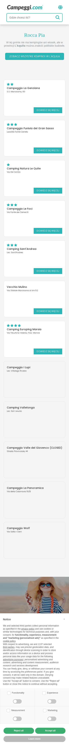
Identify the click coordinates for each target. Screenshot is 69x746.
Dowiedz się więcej (48, 110)
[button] (64, 619)
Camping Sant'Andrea (21, 249)
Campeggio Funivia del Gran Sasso (30, 128)
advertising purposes (13, 659)
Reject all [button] (19, 730)
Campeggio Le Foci (19, 209)
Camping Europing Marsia (24, 329)
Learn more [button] (34, 739)
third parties (9, 647)
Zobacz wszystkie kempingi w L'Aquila (34, 56)
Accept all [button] (50, 730)
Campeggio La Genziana (23, 88)
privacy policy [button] (27, 629)
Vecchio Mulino (17, 287)
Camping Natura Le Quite (24, 168)
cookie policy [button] (9, 641)
